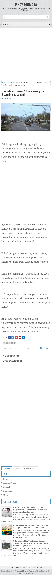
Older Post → (45, 348)
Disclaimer (8, 491)
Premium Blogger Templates (25, 571)
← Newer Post (7, 348)
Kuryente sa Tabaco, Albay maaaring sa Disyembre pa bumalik (22, 92)
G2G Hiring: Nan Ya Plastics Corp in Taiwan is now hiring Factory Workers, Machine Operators (30, 543)
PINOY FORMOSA (26, 4)
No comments (6, 98)
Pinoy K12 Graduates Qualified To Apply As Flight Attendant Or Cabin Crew (31, 526)
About (5, 495)
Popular (7, 468)
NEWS (12, 83)
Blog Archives (29, 468)
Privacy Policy (9, 483)
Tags (17, 468)
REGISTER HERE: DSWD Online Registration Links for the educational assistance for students (30, 509)
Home (5, 83)
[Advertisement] (26, 55)
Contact (6, 487)
